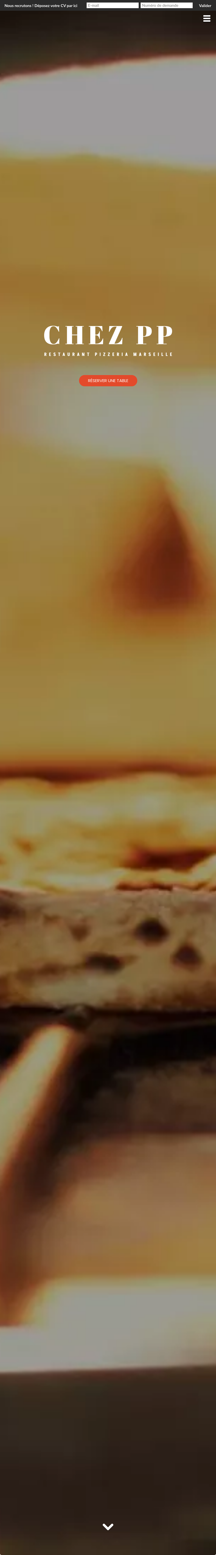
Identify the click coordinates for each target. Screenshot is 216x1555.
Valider (205, 5)
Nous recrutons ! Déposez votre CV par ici (40, 5)
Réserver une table (108, 380)
